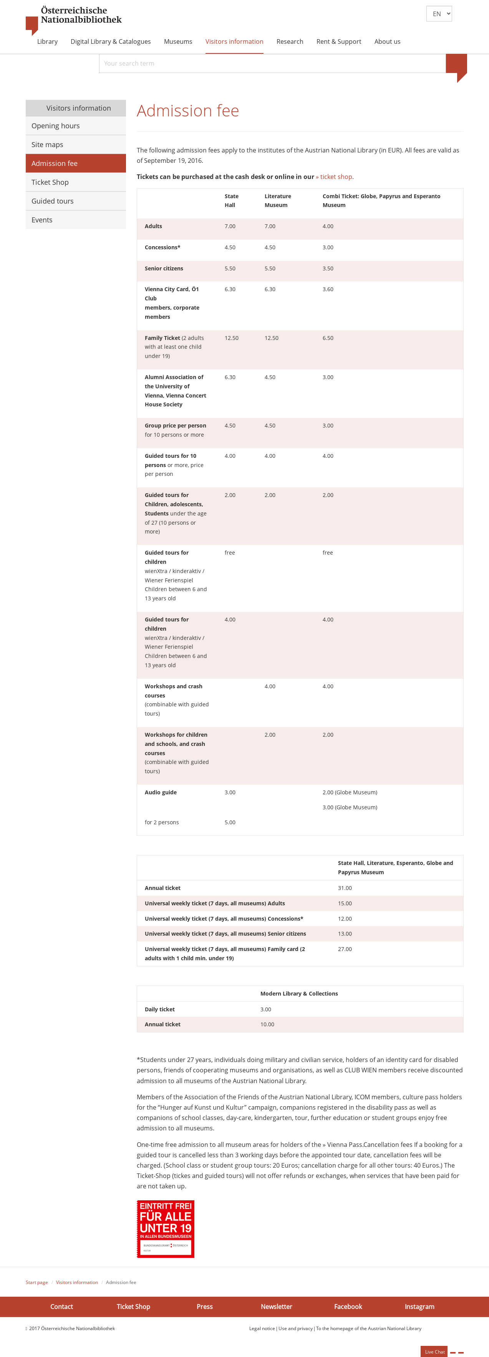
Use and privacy (295, 1330)
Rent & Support (339, 41)
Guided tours (52, 200)
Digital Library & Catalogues (111, 41)
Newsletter (276, 1308)
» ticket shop (334, 178)
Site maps (47, 144)
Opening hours (55, 125)
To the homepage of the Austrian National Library (368, 1330)
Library (47, 41)
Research (290, 41)
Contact (61, 1308)
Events (42, 219)
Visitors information (235, 41)
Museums (178, 41)
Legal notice (262, 1330)
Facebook (348, 1308)
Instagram (419, 1308)
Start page (37, 1283)
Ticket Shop (50, 182)
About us (388, 41)
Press (205, 1308)
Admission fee (54, 163)
